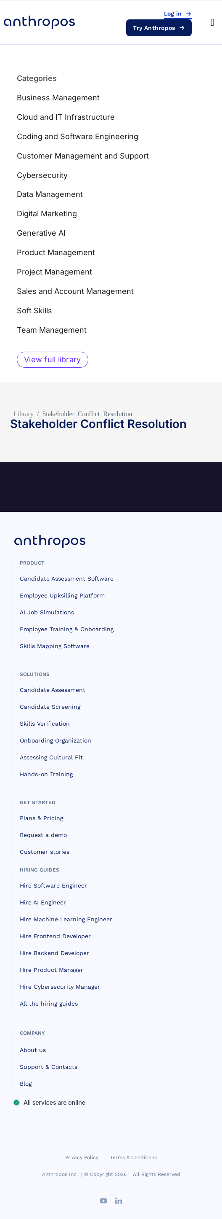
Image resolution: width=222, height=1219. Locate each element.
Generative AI (41, 233)
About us (33, 1050)
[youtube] (103, 1200)
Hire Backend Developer (54, 953)
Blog (26, 1083)
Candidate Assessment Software (67, 578)
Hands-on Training (46, 774)
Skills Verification (45, 723)
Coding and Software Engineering (77, 136)
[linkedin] (118, 1200)
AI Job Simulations (47, 612)
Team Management (52, 330)
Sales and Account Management (75, 291)
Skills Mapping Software (55, 646)
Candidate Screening (50, 706)
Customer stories (44, 851)
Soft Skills (34, 310)
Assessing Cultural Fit (51, 757)
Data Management (50, 194)
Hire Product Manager (51, 969)
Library (23, 413)
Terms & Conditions (133, 1157)
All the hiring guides (49, 1003)
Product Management (56, 252)
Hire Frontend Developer (55, 936)
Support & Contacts (48, 1066)
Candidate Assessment (52, 689)
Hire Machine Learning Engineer (66, 919)
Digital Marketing (47, 213)
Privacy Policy (81, 1157)
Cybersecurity (42, 175)
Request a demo (43, 835)
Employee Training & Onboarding (67, 629)
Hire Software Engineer (53, 885)
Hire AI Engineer (43, 902)
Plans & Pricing (41, 818)
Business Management (58, 97)
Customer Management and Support (83, 155)
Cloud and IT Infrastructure (66, 117)
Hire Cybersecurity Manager (60, 986)
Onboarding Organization (55, 740)
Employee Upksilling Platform (62, 595)
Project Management (54, 271)
